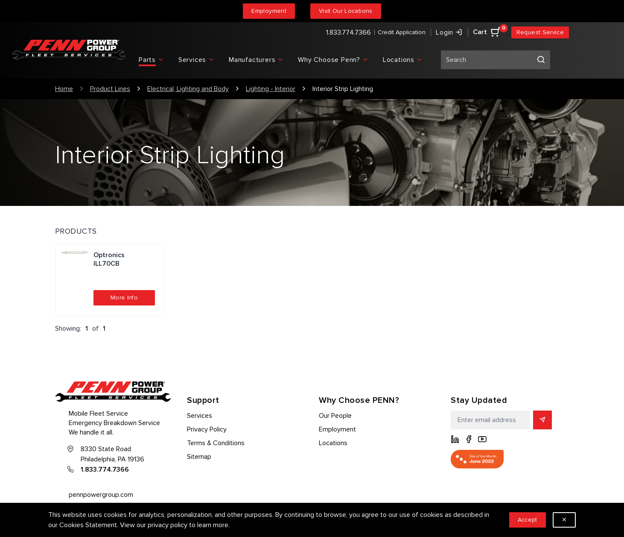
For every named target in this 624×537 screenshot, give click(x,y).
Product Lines (110, 89)
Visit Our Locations (346, 11)
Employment (268, 11)
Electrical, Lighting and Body (188, 89)
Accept (527, 519)
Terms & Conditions (216, 443)
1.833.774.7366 (348, 32)
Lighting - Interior (270, 89)
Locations (333, 443)
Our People (335, 415)
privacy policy (167, 525)
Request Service (540, 32)
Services (199, 415)
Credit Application (402, 32)
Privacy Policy (207, 429)
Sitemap (199, 456)
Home (64, 89)
